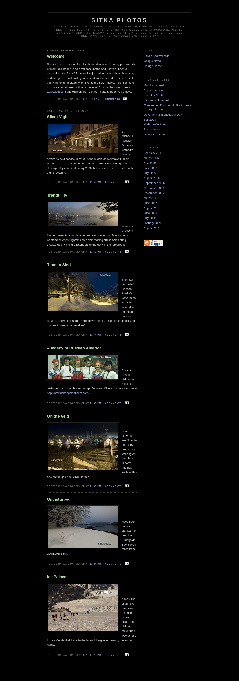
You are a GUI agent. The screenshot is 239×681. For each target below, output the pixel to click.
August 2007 (152, 208)
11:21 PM (95, 655)
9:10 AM (95, 99)
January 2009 (152, 223)
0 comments (113, 182)
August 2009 (152, 228)
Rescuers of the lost (156, 100)
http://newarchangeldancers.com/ (68, 393)
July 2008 (150, 218)
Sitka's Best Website (157, 56)
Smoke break (152, 129)
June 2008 (150, 213)
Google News (152, 61)
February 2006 (153, 153)
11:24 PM (95, 564)
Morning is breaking (156, 85)
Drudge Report (153, 66)
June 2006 (150, 168)
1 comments (113, 655)
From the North (153, 95)
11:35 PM (95, 403)
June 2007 (150, 203)
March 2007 (151, 198)
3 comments (111, 99)
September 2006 (154, 183)
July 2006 (150, 173)
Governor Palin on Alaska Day (163, 114)
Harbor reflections (155, 124)
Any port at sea (153, 90)
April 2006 (150, 163)
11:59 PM (95, 182)
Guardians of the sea (157, 134)
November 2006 (154, 188)
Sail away (150, 119)
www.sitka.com (56, 91)
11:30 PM (95, 486)
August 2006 (152, 178)
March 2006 (151, 158)
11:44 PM (95, 335)
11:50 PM (95, 252)
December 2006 (154, 193)
